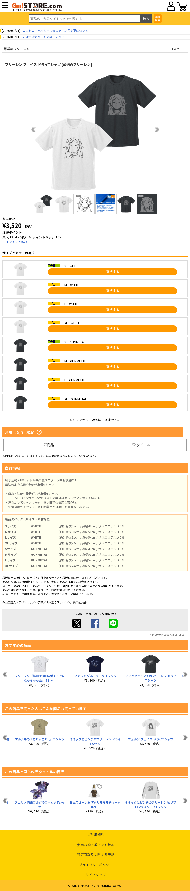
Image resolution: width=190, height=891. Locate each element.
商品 (49, 445)
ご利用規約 (95, 834)
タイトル (141, 445)
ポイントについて (15, 241)
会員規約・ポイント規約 (95, 844)
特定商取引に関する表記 (95, 854)
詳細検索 (157, 18)
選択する (112, 272)
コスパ (175, 48)
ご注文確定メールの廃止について (45, 37)
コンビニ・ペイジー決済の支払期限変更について (55, 30)
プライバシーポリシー (96, 864)
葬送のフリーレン (16, 48)
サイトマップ (96, 874)
